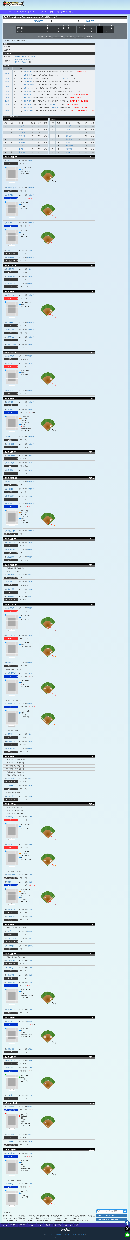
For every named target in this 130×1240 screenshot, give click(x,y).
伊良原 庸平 (18, 60)
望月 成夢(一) (10, 844)
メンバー (48, 36)
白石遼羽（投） (55, 107)
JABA (40, 1225)
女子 (58, 1225)
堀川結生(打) (10, 796)
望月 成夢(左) (10, 356)
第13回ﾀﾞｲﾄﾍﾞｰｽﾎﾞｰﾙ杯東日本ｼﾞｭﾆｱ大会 (39, 12)
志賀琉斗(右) (10, 295)
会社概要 (58, 1234)
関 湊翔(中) (9, 390)
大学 (22, 1225)
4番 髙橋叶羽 (28, 75)
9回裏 (7, 110)
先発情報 (89, 36)
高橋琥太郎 (22, 129)
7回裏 (7, 94)
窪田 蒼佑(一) (10, 363)
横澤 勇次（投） (55, 104)
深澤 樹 (34, 60)
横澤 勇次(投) (10, 748)
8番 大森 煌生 (28, 88)
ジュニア (19, 12)
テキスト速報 (69, 36)
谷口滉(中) (9, 322)
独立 (67, 1225)
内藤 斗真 (69, 149)
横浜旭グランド (51, 17)
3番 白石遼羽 (28, 72)
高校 (13, 1225)
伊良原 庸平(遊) (11, 673)
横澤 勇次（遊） (65, 78)
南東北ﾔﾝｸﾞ (39, 21)
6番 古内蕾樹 (28, 104)
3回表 (7, 78)
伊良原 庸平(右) (11, 909)
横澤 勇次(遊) (10, 276)
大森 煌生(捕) (10, 916)
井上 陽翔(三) (10, 269)
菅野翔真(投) (10, 330)
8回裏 (7, 101)
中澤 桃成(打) (10, 1184)
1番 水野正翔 (28, 81)
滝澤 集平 (69, 132)
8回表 (7, 98)
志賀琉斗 (22, 145)
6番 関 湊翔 (27, 91)
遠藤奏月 (22, 139)
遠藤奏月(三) (10, 250)
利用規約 (82, 1234)
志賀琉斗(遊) (10, 1134)
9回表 (7, 104)
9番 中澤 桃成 (28, 111)
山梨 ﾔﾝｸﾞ (90, 21)
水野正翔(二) (10, 160)
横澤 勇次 (27, 60)
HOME (5, 1225)
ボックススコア (58, 36)
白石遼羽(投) (10, 946)
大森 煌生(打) (10, 703)
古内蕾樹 (32, 56)
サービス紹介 (49, 1234)
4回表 (7, 81)
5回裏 (7, 86)
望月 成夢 (69, 136)
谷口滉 (21, 149)
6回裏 (7, 91)
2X (92, 31)
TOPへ (91, 157)
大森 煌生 (25, 62)
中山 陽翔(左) (10, 960)
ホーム (11, 12)
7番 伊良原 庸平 (29, 85)
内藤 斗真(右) (10, 463)
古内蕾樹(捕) (10, 257)
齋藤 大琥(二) (10, 1060)
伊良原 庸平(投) (11, 455)
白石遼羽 (25, 56)
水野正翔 (22, 126)
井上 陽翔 (69, 126)
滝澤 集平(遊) (10, 817)
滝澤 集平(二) (10, 283)
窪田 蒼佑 (69, 139)
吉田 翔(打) (9, 734)
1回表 (7, 73)
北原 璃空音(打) (11, 874)
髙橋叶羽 (22, 136)
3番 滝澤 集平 (28, 94)
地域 (76, 1225)
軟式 (48, 1225)
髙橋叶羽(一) (10, 223)
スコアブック (80, 36)
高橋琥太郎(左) (11, 188)
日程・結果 (60, 12)
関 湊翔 (68, 142)
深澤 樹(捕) (9, 470)
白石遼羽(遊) (10, 195)
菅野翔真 (17, 56)
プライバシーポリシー (70, 1234)
